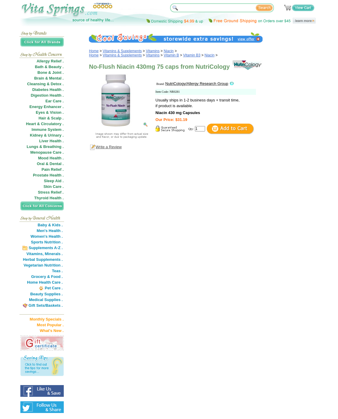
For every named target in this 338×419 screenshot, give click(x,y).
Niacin (169, 51)
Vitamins (153, 51)
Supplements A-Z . (46, 248)
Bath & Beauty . (49, 67)
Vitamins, (35, 254)
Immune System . (48, 129)
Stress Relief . (51, 192)
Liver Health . (51, 141)
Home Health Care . (45, 282)
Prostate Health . (48, 175)
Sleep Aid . (54, 181)
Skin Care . (53, 186)
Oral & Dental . (50, 163)
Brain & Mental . (48, 78)
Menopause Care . (46, 152)
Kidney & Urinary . (47, 135)
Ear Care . (55, 101)
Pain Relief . (53, 169)
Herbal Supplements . (43, 259)
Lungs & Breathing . (45, 146)
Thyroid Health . (48, 198)
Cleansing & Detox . (45, 84)
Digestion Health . (47, 95)
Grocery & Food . (47, 276)
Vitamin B (171, 55)
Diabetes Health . (48, 89)
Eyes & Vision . (50, 112)
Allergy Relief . (50, 61)
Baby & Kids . (50, 225)
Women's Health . (47, 236)
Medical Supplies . (46, 299)
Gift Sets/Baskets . (45, 305)
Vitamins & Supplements (122, 51)
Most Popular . (50, 325)
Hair (42, 118)
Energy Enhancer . (46, 106)
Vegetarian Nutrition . (43, 265)
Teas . (57, 271)
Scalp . (57, 118)
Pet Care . (54, 288)
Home (93, 51)
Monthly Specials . (46, 319)
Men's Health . (50, 230)
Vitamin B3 (192, 55)
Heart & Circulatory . (45, 124)
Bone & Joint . (50, 72)
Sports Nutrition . (47, 242)
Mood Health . (50, 158)
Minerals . (54, 254)
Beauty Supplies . (46, 294)
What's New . (52, 330)
